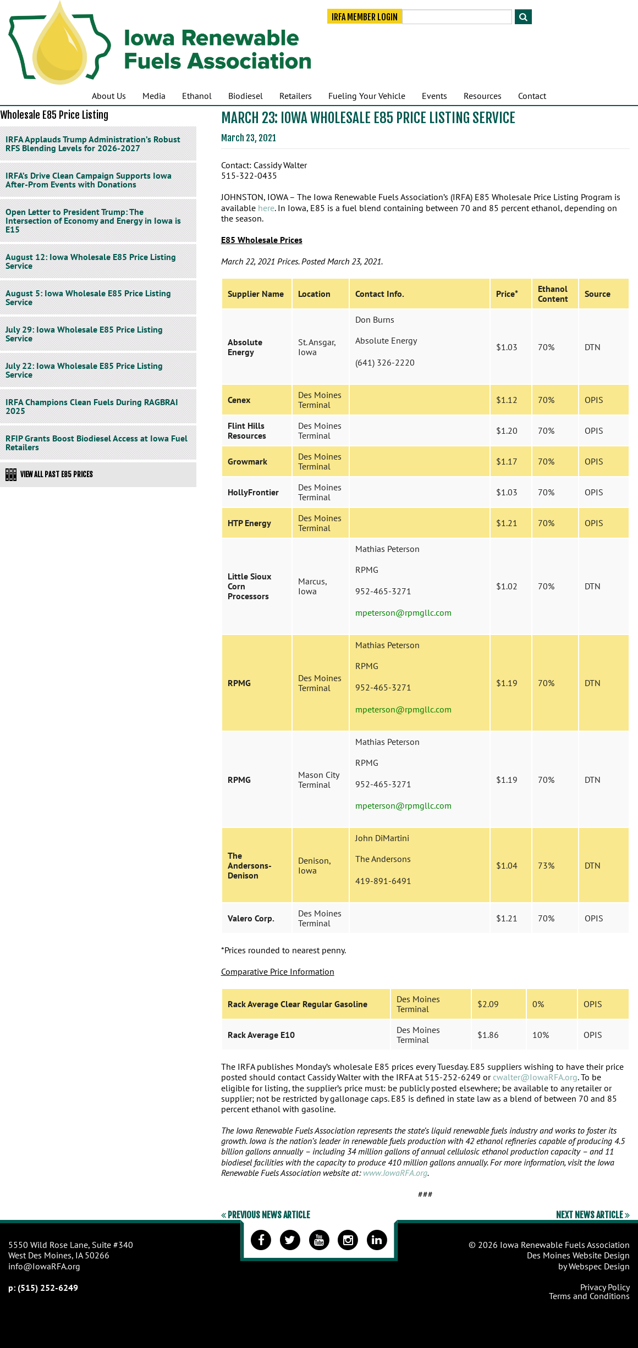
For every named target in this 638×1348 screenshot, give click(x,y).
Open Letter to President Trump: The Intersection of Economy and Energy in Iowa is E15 (93, 220)
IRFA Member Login (365, 17)
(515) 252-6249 (48, 1287)
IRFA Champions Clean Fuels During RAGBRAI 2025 (92, 406)
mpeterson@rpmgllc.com (403, 612)
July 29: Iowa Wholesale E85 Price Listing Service (84, 334)
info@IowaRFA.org (44, 1266)
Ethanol (197, 95)
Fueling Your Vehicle (366, 95)
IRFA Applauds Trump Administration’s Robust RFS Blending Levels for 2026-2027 (93, 143)
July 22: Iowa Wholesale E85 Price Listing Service (84, 370)
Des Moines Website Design (578, 1255)
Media (154, 95)
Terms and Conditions (589, 1295)
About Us (109, 95)
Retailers (295, 95)
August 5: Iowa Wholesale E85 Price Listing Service (88, 297)
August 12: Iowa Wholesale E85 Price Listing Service (91, 261)
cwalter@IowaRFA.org (535, 1076)
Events (434, 95)
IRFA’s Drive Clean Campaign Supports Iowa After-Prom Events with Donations (89, 180)
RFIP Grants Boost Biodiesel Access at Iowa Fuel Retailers (97, 442)
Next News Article (593, 1214)
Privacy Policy (605, 1286)
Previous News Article (265, 1214)
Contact (532, 95)
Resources (483, 95)
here (266, 207)
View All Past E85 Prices (49, 474)
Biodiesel (245, 95)
